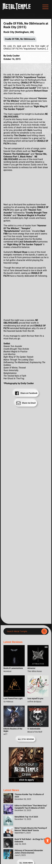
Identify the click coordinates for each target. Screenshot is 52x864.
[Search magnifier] (44, 631)
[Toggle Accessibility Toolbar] (47, 840)
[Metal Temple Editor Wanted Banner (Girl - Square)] (26, 781)
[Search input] (23, 631)
